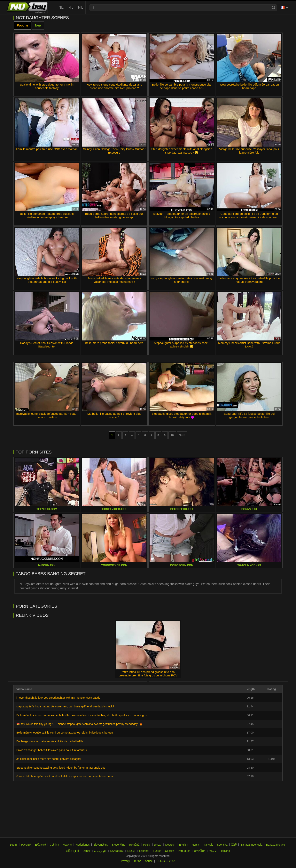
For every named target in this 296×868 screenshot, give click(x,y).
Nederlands (83, 844)
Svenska (222, 844)
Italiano (225, 850)
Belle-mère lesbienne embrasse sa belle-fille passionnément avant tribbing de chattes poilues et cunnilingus (81, 715)
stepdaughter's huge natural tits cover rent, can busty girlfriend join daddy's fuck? (65, 706)
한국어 (213, 850)
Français (208, 844)
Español (144, 850)
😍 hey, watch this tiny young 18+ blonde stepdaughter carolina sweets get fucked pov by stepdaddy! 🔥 (79, 724)
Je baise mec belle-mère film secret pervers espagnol (48, 758)
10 (172, 435)
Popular (22, 25)
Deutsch (170, 844)
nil (61, 7)
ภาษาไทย (199, 850)
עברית (157, 844)
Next (182, 435)
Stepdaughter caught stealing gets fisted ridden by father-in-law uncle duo (60, 767)
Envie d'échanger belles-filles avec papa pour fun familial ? (51, 750)
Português (184, 850)
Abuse (149, 861)
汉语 (234, 844)
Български (116, 850)
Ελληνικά (40, 844)
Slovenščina (100, 844)
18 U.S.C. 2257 (165, 861)
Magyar (67, 844)
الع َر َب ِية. (100, 850)
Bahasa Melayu (275, 844)
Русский (26, 844)
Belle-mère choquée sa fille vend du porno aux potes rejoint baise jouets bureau (64, 732)
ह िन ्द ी (72, 850)
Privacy (125, 861)
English (183, 844)
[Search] (273, 7)
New (38, 25)
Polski (146, 844)
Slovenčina (118, 844)
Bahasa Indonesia (251, 844)
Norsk (195, 844)
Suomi (13, 844)
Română (134, 844)
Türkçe (157, 850)
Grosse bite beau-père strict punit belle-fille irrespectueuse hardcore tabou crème (65, 776)
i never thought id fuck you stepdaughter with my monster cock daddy (58, 697)
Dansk (86, 850)
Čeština (54, 844)
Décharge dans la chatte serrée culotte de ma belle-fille (49, 741)
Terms (137, 861)
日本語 (131, 850)
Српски (169, 850)
